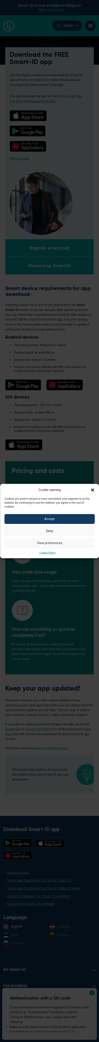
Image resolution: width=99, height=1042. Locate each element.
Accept (49, 519)
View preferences (49, 543)
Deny (49, 531)
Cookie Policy (47, 552)
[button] (92, 489)
